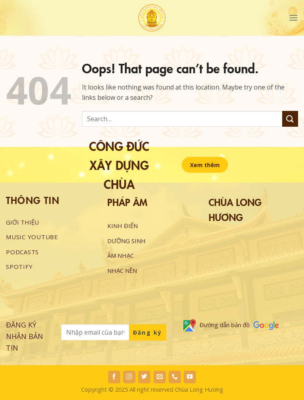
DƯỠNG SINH (126, 241)
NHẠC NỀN (122, 270)
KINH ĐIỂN (122, 226)
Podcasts (22, 252)
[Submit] (290, 118)
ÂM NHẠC (120, 255)
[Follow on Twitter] (144, 377)
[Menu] (293, 17)
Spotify (19, 266)
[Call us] (175, 377)
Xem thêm (205, 165)
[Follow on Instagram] (129, 377)
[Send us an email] (160, 377)
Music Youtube (32, 237)
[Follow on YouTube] (190, 377)
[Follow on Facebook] (114, 377)
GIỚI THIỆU (22, 222)
